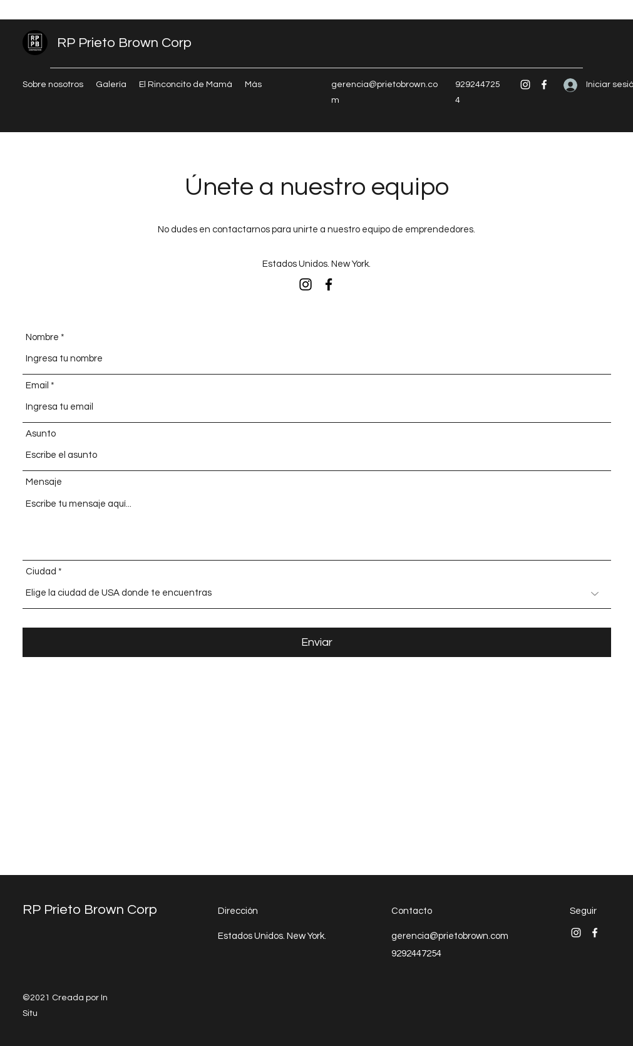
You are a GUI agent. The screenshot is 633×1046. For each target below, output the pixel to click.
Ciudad (41, 571)
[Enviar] (317, 642)
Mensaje (44, 482)
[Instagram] (525, 84)
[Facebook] (544, 84)
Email (37, 385)
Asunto (41, 433)
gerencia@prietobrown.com (449, 936)
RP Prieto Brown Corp (124, 43)
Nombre (42, 337)
